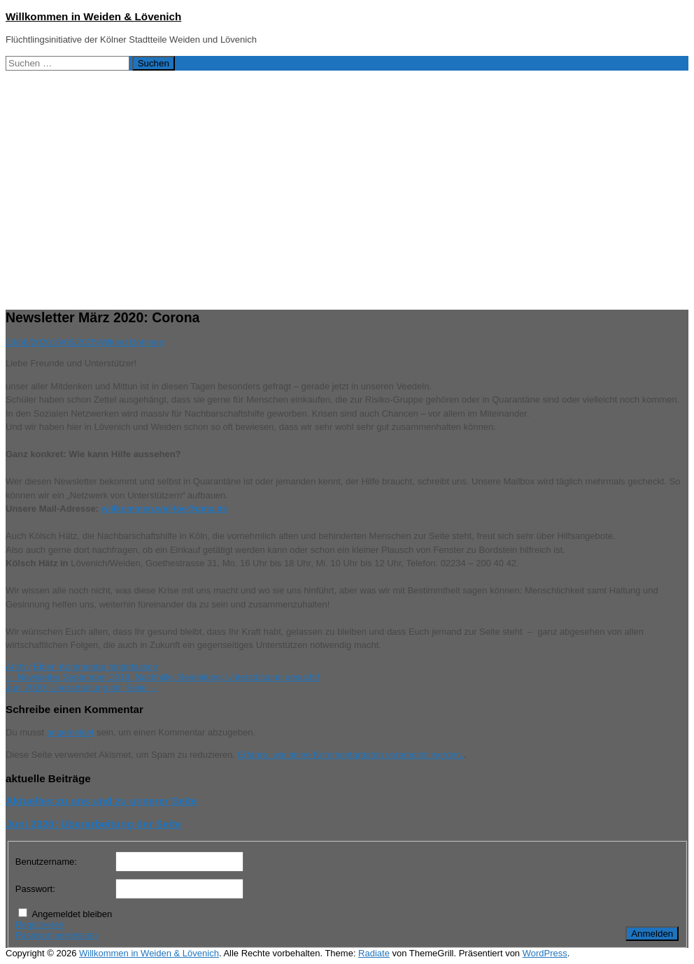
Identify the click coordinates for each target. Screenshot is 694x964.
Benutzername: (46, 861)
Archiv (18, 666)
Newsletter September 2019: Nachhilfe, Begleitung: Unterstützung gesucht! (163, 677)
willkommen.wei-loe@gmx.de (164, 508)
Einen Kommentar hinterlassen (96, 666)
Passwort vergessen (56, 935)
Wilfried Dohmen (130, 342)
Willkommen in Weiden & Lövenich (93, 16)
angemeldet (70, 732)
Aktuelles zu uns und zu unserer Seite (101, 801)
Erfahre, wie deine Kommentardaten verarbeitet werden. (351, 754)
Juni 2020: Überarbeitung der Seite (82, 687)
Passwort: (35, 889)
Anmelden (652, 933)
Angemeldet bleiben (71, 914)
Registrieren (39, 924)
